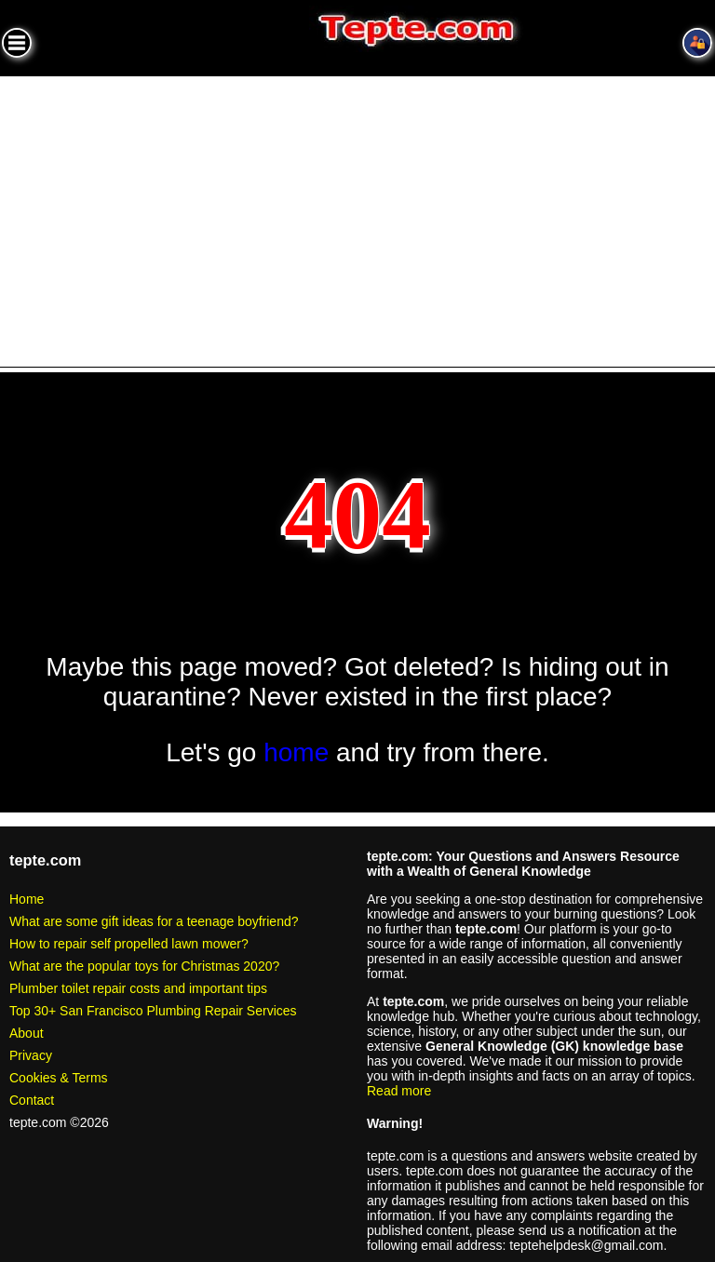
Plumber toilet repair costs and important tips (138, 988)
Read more (399, 1090)
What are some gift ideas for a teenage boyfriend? (154, 921)
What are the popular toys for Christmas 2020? (144, 966)
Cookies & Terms (58, 1077)
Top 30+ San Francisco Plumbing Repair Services (153, 1010)
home (296, 752)
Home (26, 899)
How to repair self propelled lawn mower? (129, 943)
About (26, 1033)
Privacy (30, 1055)
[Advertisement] (357, 216)
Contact (31, 1100)
